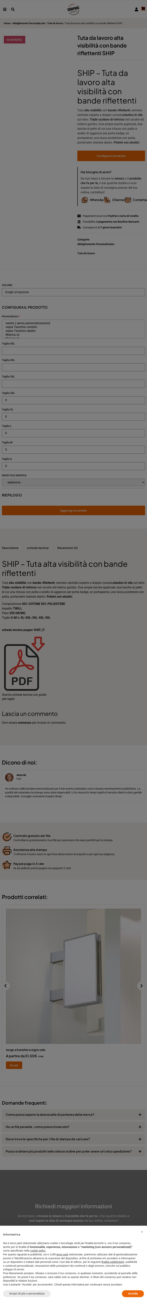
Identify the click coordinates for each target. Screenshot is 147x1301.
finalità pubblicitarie (112, 1261)
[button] (142, 1232)
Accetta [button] (133, 1293)
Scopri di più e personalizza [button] (26, 1293)
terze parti (62, 1254)
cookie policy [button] (37, 1250)
